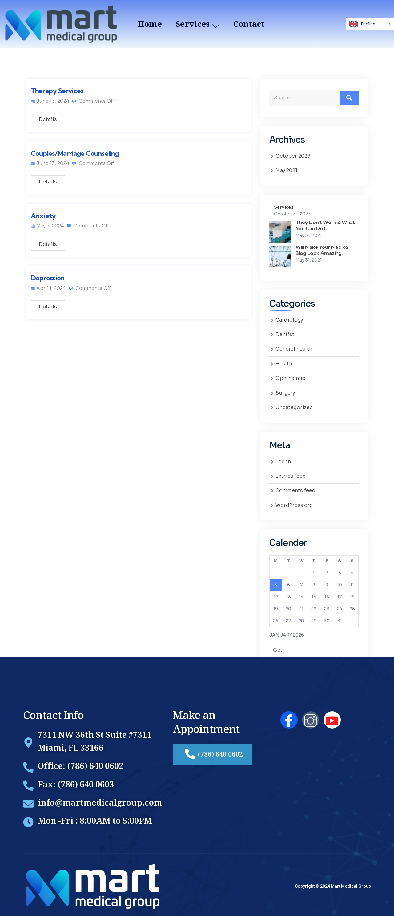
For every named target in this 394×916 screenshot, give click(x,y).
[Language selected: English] (370, 24)
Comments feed (295, 488)
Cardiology (289, 319)
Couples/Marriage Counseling (75, 153)
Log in (283, 459)
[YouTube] (332, 716)
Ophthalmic (290, 377)
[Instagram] (310, 716)
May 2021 (286, 170)
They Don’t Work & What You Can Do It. (326, 224)
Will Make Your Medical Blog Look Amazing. (323, 249)
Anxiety (43, 216)
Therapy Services (57, 90)
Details (48, 119)
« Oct (276, 647)
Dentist (285, 334)
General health (293, 348)
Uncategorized (294, 405)
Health (283, 362)
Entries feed (290, 473)
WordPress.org (294, 502)
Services (284, 206)
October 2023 (292, 156)
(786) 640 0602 (214, 751)
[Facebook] (289, 716)
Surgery (285, 391)
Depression (48, 279)
